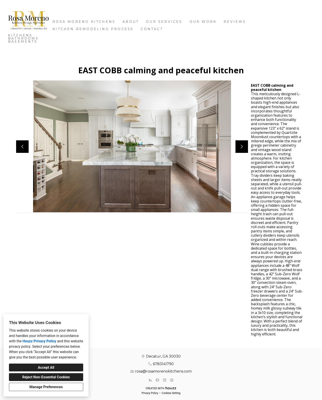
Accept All (46, 367)
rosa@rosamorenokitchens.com (163, 371)
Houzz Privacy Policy (39, 341)
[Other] (172, 380)
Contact (152, 29)
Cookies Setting (171, 393)
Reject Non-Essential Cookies (46, 377)
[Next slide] (241, 146)
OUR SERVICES (164, 22)
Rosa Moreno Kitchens (84, 22)
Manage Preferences (46, 387)
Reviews (235, 22)
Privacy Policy (150, 393)
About (131, 22)
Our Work (203, 22)
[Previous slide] (22, 146)
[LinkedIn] (164, 380)
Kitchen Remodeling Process (93, 29)
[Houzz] (150, 380)
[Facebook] (157, 380)
